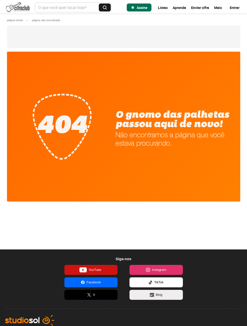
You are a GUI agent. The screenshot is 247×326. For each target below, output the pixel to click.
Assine (142, 7)
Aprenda (179, 7)
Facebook (91, 282)
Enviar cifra (200, 7)
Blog (156, 295)
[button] (46, 20)
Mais (218, 7)
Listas (163, 7)
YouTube (90, 270)
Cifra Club (17, 7)
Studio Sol (29, 320)
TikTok (156, 282)
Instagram (156, 270)
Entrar (235, 7)
